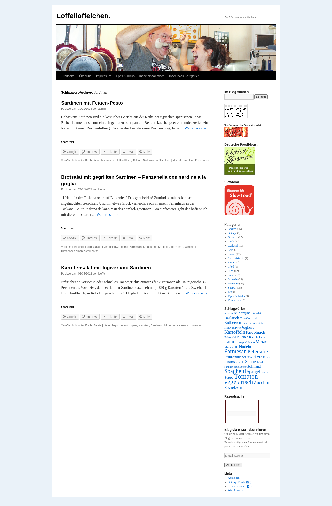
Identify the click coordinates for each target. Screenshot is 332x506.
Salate (97, 246)
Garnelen (246, 323)
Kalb (230, 249)
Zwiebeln (188, 246)
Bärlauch (231, 317)
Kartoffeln (234, 332)
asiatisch (228, 313)
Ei (255, 317)
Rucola (239, 362)
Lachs (262, 337)
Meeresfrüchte (236, 258)
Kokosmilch (230, 337)
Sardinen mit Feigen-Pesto (92, 102)
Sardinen (164, 160)
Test (230, 291)
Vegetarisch (234, 300)
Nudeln (245, 346)
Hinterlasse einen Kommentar (191, 160)
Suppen (232, 287)
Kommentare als (240, 486)
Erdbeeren (232, 322)
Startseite (68, 76)
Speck (265, 372)
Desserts (233, 237)
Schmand (254, 366)
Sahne (250, 361)
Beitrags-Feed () (239, 482)
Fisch (88, 160)
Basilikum (125, 160)
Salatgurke (149, 246)
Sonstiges (233, 283)
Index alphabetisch (151, 76)
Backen (232, 228)
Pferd (231, 266)
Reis (257, 356)
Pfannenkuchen (235, 357)
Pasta (231, 262)
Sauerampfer (240, 367)
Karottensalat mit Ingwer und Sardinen (106, 267)
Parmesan (135, 246)
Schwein (233, 279)
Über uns (85, 76)
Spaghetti (235, 371)
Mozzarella (231, 347)
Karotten (143, 325)
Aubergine (242, 313)
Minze (261, 341)
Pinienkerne (150, 160)
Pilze (249, 357)
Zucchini (262, 382)
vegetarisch (238, 381)
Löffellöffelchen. (83, 16)
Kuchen (243, 337)
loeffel (102, 189)
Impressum (103, 76)
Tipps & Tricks (125, 76)
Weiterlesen (196, 128)
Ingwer (133, 325)
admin (102, 108)
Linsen (250, 342)
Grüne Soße (257, 323)
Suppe (228, 377)
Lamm (231, 254)
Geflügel (233, 245)
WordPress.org (236, 490)
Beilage (232, 233)
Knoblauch (255, 332)
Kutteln (254, 337)
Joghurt (248, 327)
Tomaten (176, 246)
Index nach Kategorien (184, 76)
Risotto (229, 362)
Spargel (253, 371)
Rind (230, 270)
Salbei (259, 362)
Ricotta (266, 357)
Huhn (227, 327)
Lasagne (241, 342)
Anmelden (234, 477)
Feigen (137, 160)
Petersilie (257, 351)
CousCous (246, 318)
